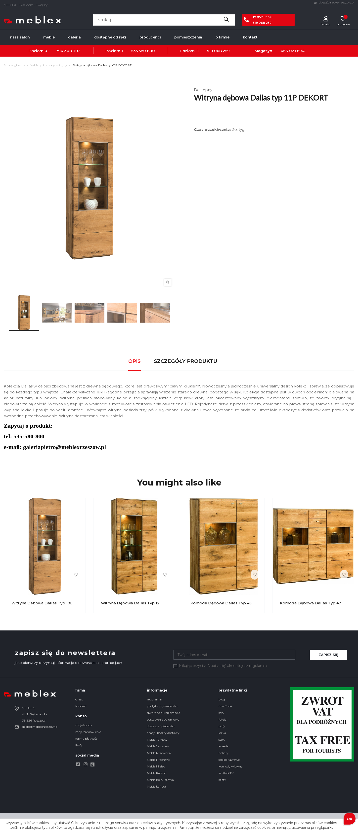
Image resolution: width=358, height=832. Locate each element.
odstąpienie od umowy (163, 719)
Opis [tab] (134, 361)
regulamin (154, 699)
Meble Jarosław (158, 746)
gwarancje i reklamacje (163, 713)
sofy (221, 713)
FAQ (78, 745)
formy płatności (86, 738)
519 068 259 (218, 50)
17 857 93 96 (262, 17)
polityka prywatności (162, 706)
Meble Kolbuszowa (160, 780)
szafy (222, 780)
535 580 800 (143, 50)
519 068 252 (262, 23)
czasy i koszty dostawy (163, 733)
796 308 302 (68, 50)
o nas (79, 699)
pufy (222, 726)
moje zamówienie (88, 732)
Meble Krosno (156, 773)
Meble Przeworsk (159, 753)
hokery (223, 753)
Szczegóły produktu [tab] (185, 361)
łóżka (222, 733)
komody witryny (231, 766)
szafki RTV (226, 773)
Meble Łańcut (156, 786)
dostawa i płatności (161, 726)
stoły (222, 739)
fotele (222, 719)
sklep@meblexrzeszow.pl (334, 2)
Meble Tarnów (157, 739)
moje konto (83, 725)
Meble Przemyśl (158, 760)
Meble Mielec (156, 766)
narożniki (225, 706)
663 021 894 (293, 50)
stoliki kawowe (229, 760)
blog (222, 699)
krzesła (223, 746)
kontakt (81, 706)
